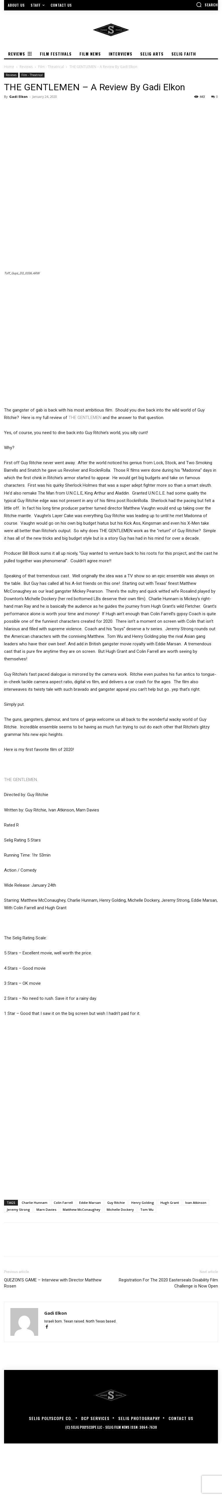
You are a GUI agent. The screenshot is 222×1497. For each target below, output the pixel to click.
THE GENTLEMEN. (21, 779)
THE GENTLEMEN (85, 417)
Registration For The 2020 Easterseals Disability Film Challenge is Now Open (168, 1283)
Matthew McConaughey (81, 1209)
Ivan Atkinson (195, 1202)
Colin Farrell (63, 1202)
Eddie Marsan (90, 1202)
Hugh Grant (169, 1202)
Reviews (26, 66)
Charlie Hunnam (34, 1202)
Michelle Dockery (120, 1209)
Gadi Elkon (18, 96)
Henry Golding (142, 1202)
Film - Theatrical (51, 66)
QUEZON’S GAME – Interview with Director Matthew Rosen (52, 1283)
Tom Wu (146, 1209)
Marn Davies (46, 1209)
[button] (207, 5)
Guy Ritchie (116, 1202)
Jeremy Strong (18, 1209)
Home (9, 66)
